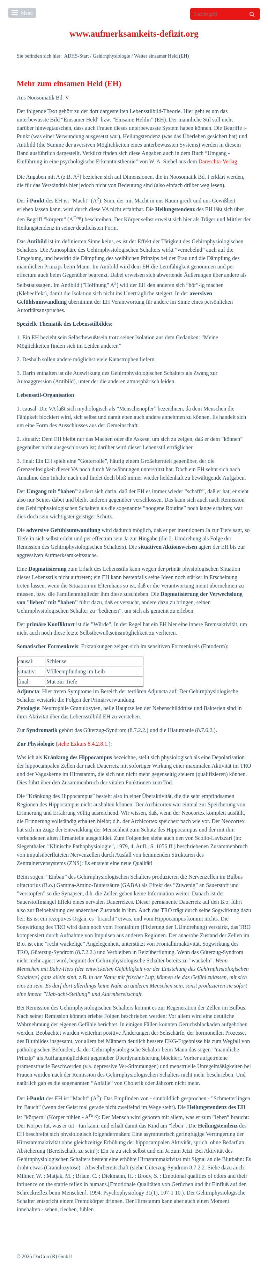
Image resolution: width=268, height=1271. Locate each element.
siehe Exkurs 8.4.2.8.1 (82, 744)
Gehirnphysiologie (111, 56)
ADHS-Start (76, 56)
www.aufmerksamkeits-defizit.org (134, 34)
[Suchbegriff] (225, 14)
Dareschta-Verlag (217, 161)
